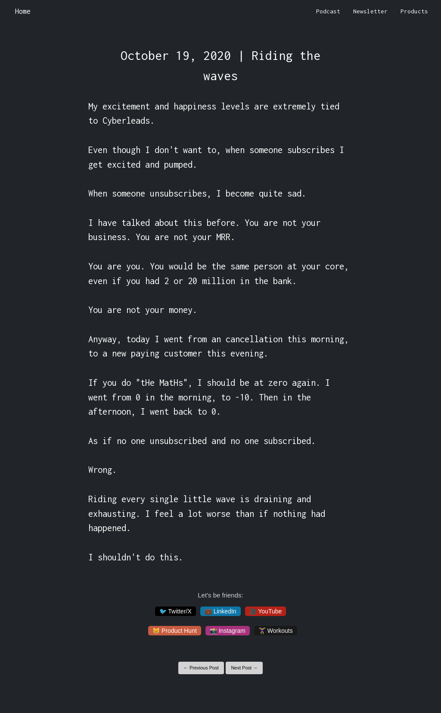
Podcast (328, 11)
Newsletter (370, 11)
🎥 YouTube (265, 611)
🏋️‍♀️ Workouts (275, 630)
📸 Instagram (227, 630)
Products (414, 11)
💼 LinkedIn (220, 611)
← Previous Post (201, 667)
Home (23, 11)
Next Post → (244, 667)
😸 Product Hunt (174, 630)
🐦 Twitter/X (175, 611)
